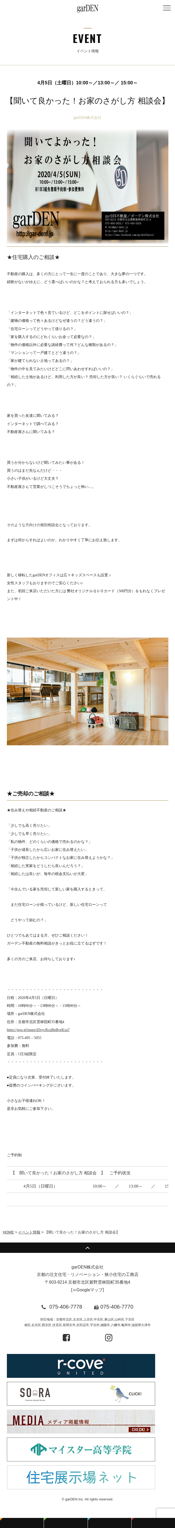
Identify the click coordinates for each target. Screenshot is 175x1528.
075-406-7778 (65, 1307)
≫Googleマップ (87, 1290)
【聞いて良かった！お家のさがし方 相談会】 (87, 100)
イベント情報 (29, 1232)
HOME (8, 1232)
